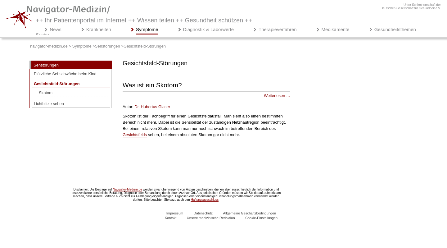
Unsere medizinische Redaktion (211, 218)
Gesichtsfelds (135, 134)
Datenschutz (203, 213)
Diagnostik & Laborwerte (208, 29)
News (55, 29)
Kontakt (170, 218)
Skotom (45, 92)
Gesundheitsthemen (395, 29)
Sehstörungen (46, 65)
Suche (42, 34)
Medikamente (336, 29)
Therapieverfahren (278, 29)
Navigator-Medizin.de (127, 189)
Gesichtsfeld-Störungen (56, 83)
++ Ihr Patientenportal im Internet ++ (144, 20)
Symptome (147, 29)
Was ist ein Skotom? (152, 85)
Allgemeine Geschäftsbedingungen (249, 213)
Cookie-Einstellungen (261, 218)
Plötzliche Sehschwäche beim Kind (65, 73)
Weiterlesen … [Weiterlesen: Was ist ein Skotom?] (277, 95)
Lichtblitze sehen (49, 103)
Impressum (174, 213)
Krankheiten (98, 29)
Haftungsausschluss (205, 199)
